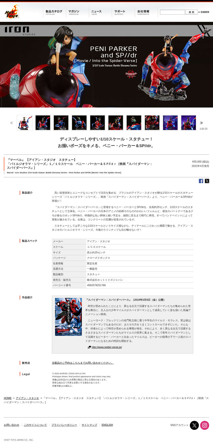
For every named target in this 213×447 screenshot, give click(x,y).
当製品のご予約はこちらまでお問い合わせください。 (83, 362)
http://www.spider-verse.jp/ (107, 347)
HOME (8, 398)
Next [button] (201, 123)
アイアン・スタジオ (27, 398)
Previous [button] (11, 123)
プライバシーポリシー (64, 424)
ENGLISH (107, 424)
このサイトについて (35, 424)
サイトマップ (89, 424)
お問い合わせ (11, 424)
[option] (24, 123)
